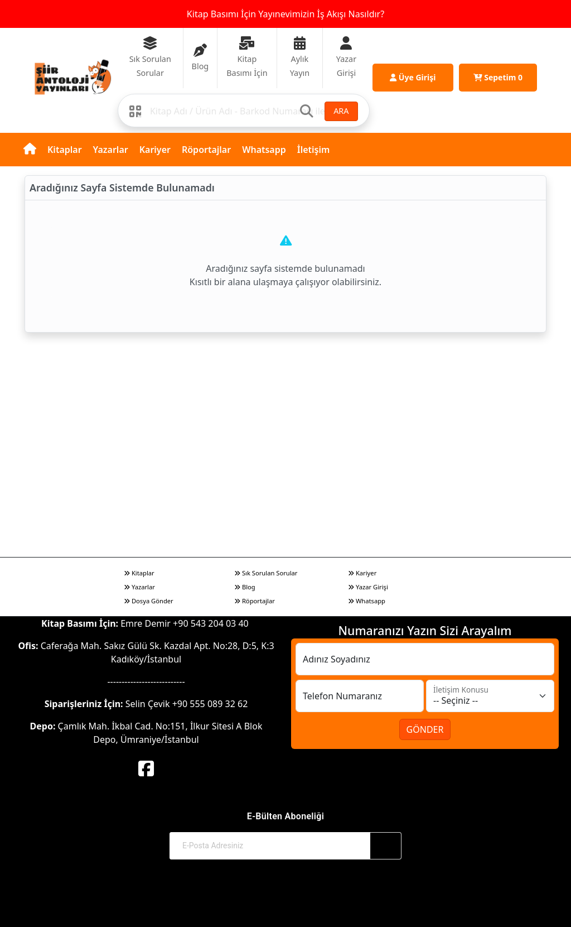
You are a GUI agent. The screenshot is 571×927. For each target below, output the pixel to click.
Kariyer (155, 149)
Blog (244, 587)
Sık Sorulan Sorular (265, 573)
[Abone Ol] (385, 845)
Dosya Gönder (148, 601)
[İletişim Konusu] (490, 696)
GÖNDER (425, 729)
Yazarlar (110, 149)
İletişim (313, 149)
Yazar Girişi (368, 587)
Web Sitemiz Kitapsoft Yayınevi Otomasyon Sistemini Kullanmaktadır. (285, 908)
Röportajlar (206, 149)
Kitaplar (64, 149)
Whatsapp (264, 149)
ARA (341, 110)
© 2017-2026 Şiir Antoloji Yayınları (285, 897)
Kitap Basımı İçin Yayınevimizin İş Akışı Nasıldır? (285, 14)
